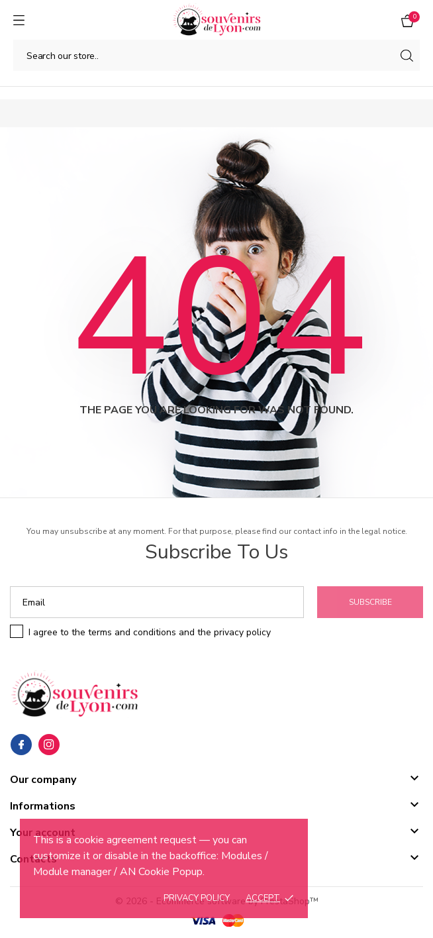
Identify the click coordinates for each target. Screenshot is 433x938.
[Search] (216, 55)
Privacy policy (197, 898)
